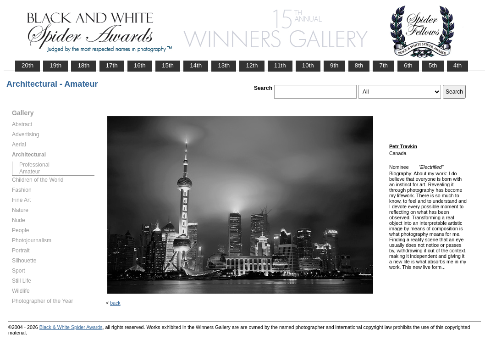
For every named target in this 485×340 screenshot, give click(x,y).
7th (383, 65)
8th (359, 65)
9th (334, 65)
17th (112, 65)
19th (55, 65)
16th (140, 65)
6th (408, 65)
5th (433, 65)
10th (308, 65)
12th (252, 65)
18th (83, 65)
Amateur (29, 171)
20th (28, 65)
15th (168, 65)
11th (280, 65)
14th (196, 65)
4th (457, 65)
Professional (34, 165)
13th (224, 65)
